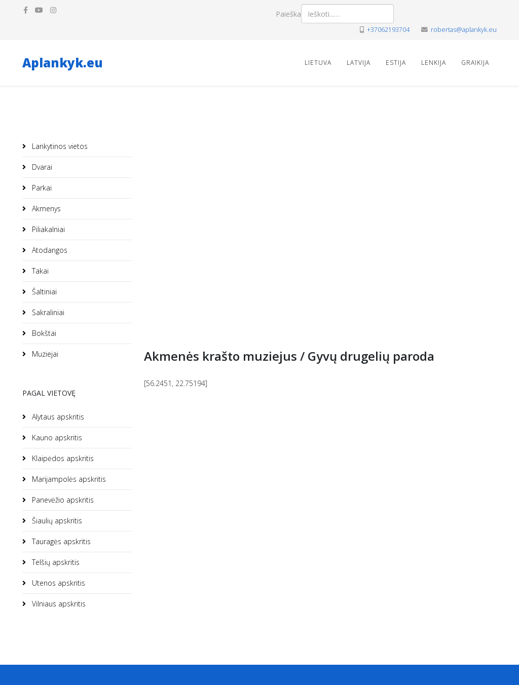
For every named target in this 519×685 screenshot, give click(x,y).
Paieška (288, 14)
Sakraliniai (47, 312)
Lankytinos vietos (59, 146)
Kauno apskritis (56, 437)
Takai (39, 271)
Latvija (358, 62)
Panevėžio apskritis (62, 500)
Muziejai (44, 354)
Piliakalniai (47, 229)
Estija (396, 62)
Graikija (475, 62)
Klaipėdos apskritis (62, 458)
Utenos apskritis (57, 583)
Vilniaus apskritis (58, 603)
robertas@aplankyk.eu (464, 29)
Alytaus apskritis (57, 417)
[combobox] (347, 13)
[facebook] (25, 10)
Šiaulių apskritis (56, 520)
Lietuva (318, 62)
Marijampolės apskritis (68, 479)
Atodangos (48, 250)
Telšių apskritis (55, 562)
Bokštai (43, 333)
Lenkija (433, 62)
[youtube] (39, 10)
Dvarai (41, 167)
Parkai (41, 188)
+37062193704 (388, 29)
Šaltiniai (43, 291)
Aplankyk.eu (62, 62)
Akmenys (45, 208)
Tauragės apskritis (60, 541)
